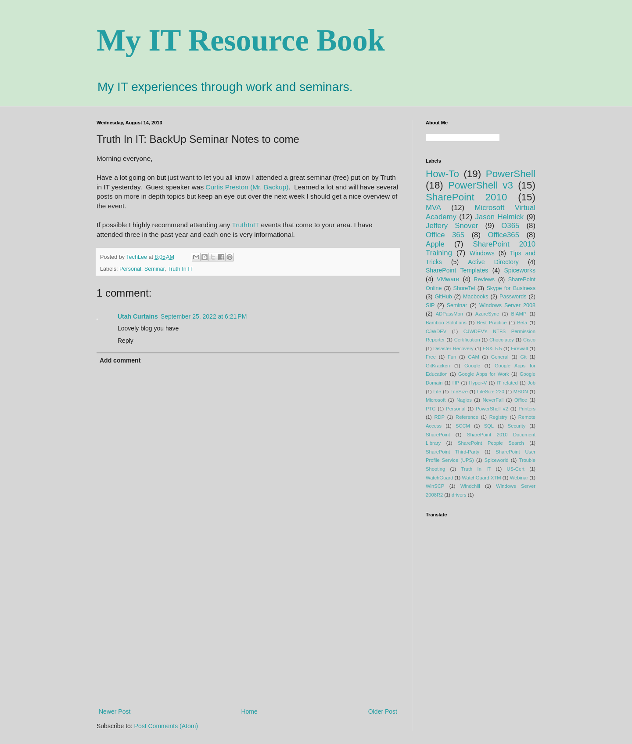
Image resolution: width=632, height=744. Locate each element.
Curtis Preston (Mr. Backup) (246, 187)
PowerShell (510, 173)
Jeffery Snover (452, 225)
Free (431, 356)
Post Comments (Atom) (166, 725)
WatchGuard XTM (481, 477)
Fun (452, 356)
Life (437, 391)
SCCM (463, 425)
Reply (125, 340)
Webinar (519, 477)
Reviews (484, 279)
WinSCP (435, 486)
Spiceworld (497, 460)
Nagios (464, 400)
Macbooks (475, 297)
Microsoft (435, 400)
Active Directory (493, 261)
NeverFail (492, 400)
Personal (130, 269)
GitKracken (438, 365)
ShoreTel (464, 288)
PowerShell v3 (480, 185)
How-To (442, 173)
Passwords (513, 297)
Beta (522, 322)
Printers (527, 408)
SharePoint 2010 (466, 197)
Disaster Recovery (453, 348)
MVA (433, 207)
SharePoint (438, 434)
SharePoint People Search (491, 443)
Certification (467, 339)
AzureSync (487, 313)
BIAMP (519, 313)
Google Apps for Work (483, 374)
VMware (448, 279)
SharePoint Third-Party (452, 451)
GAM (473, 356)
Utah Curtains (138, 316)
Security (516, 425)
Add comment (120, 360)
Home (249, 711)
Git (523, 356)
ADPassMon (449, 313)
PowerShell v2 (492, 408)
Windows (482, 253)
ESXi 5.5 (492, 348)
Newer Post (114, 711)
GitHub (443, 297)
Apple (435, 244)
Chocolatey (501, 339)
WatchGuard (439, 477)
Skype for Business (510, 288)
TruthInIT (245, 225)
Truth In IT (180, 269)
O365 (510, 225)
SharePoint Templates (457, 270)
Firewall (519, 348)
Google (472, 365)
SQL (489, 425)
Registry (498, 417)
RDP (439, 417)
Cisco (529, 339)
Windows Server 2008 (507, 305)
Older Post (382, 711)
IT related (507, 382)
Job (531, 382)
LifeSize (459, 391)
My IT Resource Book (241, 40)
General (500, 356)
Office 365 (445, 235)
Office (520, 400)
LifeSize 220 (490, 391)
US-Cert (515, 469)
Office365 (503, 235)
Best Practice (492, 322)
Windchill (470, 486)
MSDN (521, 391)
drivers (459, 494)
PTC (430, 408)
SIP (430, 305)
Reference (467, 417)
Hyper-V (478, 382)
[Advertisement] (248, 633)
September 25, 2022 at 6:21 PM (204, 316)
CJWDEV (436, 331)
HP (456, 382)
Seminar (154, 269)
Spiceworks (519, 270)
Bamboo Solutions (446, 322)
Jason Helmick (499, 217)
